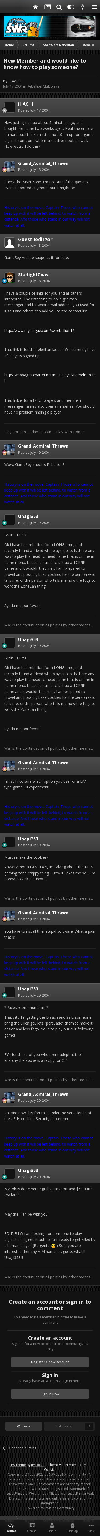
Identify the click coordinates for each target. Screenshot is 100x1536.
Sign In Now (50, 1394)
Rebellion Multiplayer (44, 86)
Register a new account (50, 1362)
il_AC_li (14, 81)
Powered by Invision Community (50, 1508)
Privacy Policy (75, 1465)
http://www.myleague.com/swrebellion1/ (39, 330)
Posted (34, 110)
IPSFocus (37, 1465)
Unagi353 (28, 516)
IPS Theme (18, 1465)
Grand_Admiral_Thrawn (43, 163)
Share (23, 1426)
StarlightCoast (34, 275)
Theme (54, 1465)
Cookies (50, 1469)
